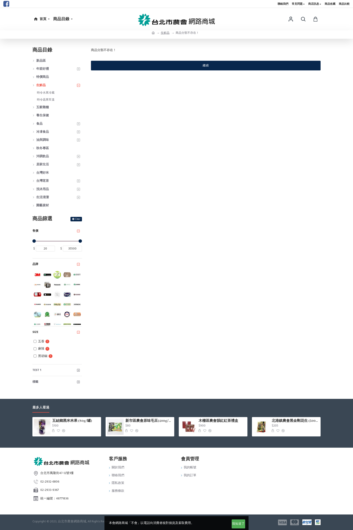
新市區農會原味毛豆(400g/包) (149, 421)
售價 (35, 231)
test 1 (36, 370)
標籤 (35, 382)
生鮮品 (165, 33)
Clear (77, 219)
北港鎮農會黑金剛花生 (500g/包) (295, 421)
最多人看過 (40, 408)
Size (35, 332)
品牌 (35, 264)
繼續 (206, 65)
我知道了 (238, 524)
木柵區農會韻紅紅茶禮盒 (218, 421)
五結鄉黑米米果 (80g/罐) (72, 421)
